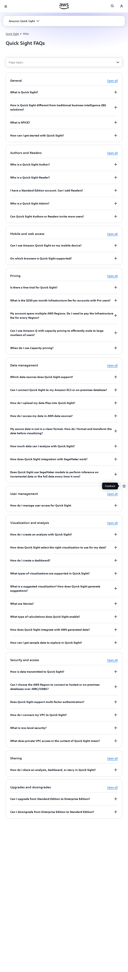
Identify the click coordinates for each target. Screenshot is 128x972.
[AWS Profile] (121, 6)
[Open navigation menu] (6, 6)
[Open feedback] (124, 486)
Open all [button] (112, 80)
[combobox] (64, 62)
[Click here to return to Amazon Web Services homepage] (64, 6)
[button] (24, 21)
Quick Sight (12, 33)
